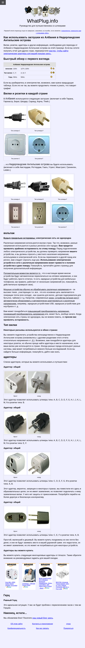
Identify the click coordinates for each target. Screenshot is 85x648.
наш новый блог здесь (42, 618)
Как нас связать (42, 628)
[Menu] (3, 2)
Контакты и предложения (42, 624)
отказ (68, 624)
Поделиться (68, 628)
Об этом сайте (16, 624)
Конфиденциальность (17, 628)
